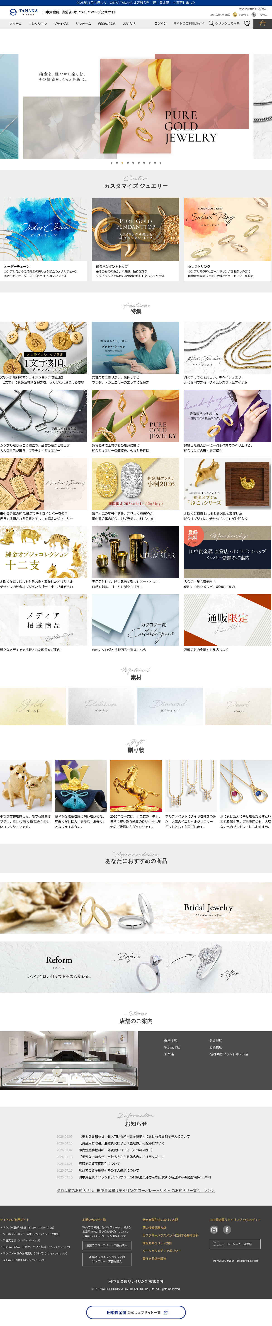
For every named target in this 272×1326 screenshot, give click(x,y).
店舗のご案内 (107, 24)
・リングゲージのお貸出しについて (34, 1253)
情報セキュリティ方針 (157, 1243)
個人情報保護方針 (154, 1228)
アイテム (16, 24)
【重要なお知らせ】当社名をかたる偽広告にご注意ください (122, 1157)
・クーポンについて (30, 1234)
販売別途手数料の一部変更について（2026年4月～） (116, 1150)
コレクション (38, 24)
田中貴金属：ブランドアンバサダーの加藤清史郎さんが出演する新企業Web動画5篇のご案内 (145, 1177)
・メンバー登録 (27, 1227)
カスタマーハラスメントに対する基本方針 (171, 1235)
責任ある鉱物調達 (154, 1259)
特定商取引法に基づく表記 (160, 1220)
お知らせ (129, 24)
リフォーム (83, 24)
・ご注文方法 (20, 1240)
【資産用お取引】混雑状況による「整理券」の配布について (122, 1143)
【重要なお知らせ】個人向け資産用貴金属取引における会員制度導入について (134, 1136)
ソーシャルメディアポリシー (162, 1251)
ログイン (160, 23)
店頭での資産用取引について (99, 1164)
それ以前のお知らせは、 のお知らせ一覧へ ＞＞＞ (136, 1191)
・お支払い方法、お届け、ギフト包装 (35, 1247)
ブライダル (61, 24)
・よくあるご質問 (23, 1260)
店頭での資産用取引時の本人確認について (109, 1170)
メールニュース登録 (239, 1244)
